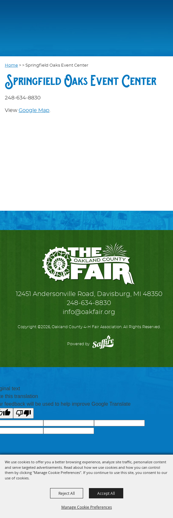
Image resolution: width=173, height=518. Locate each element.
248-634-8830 (89, 303)
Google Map (34, 110)
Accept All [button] (106, 493)
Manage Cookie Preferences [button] (86, 507)
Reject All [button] (66, 493)
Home (11, 65)
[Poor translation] (23, 413)
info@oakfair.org (89, 312)
